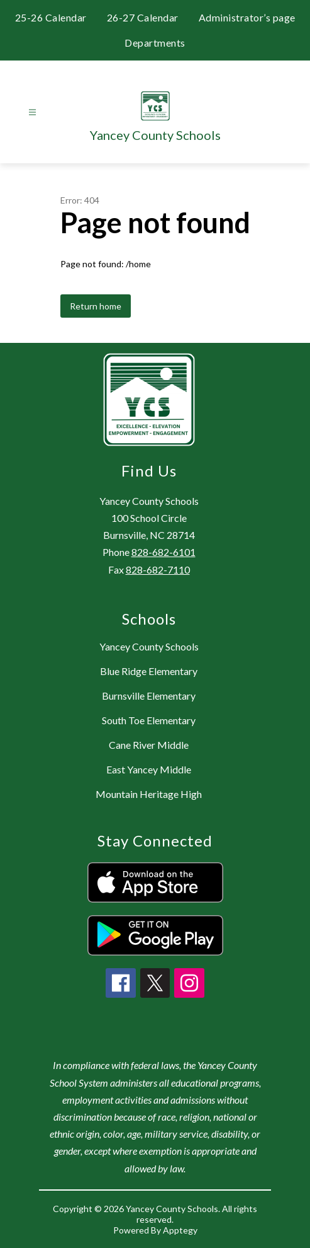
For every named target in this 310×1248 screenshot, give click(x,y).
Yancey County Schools (149, 646)
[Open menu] (32, 112)
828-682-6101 (163, 552)
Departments (155, 43)
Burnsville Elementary (149, 696)
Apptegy (180, 1230)
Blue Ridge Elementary (148, 671)
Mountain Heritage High (149, 794)
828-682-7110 (158, 569)
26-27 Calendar (143, 17)
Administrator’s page (247, 17)
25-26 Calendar (51, 17)
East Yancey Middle (148, 769)
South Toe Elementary (149, 720)
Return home (95, 306)
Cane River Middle (149, 745)
